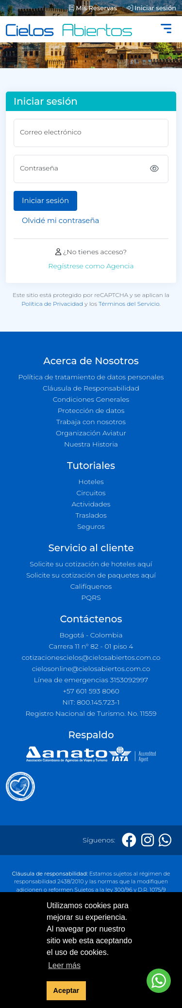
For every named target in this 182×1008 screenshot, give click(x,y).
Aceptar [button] (66, 990)
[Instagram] (147, 840)
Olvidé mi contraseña (60, 220)
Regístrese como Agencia (90, 265)
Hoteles (90, 481)
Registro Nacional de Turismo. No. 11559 (91, 713)
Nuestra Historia (91, 444)
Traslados (90, 515)
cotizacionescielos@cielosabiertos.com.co (91, 657)
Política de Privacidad (52, 303)
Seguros (91, 526)
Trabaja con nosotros (91, 421)
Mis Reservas (93, 8)
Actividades (90, 504)
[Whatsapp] (165, 840)
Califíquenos (91, 586)
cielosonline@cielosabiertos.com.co (91, 668)
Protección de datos (91, 410)
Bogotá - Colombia (90, 635)
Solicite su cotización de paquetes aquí (91, 575)
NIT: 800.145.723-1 (91, 702)
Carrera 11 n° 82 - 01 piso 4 (91, 646)
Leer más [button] (64, 965)
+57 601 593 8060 (91, 691)
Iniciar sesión (151, 8)
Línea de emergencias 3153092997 (91, 679)
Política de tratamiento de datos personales (91, 377)
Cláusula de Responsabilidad (91, 388)
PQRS (90, 597)
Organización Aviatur (91, 433)
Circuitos (90, 492)
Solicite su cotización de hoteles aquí (91, 564)
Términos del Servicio (129, 303)
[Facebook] (129, 840)
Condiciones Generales (91, 399)
